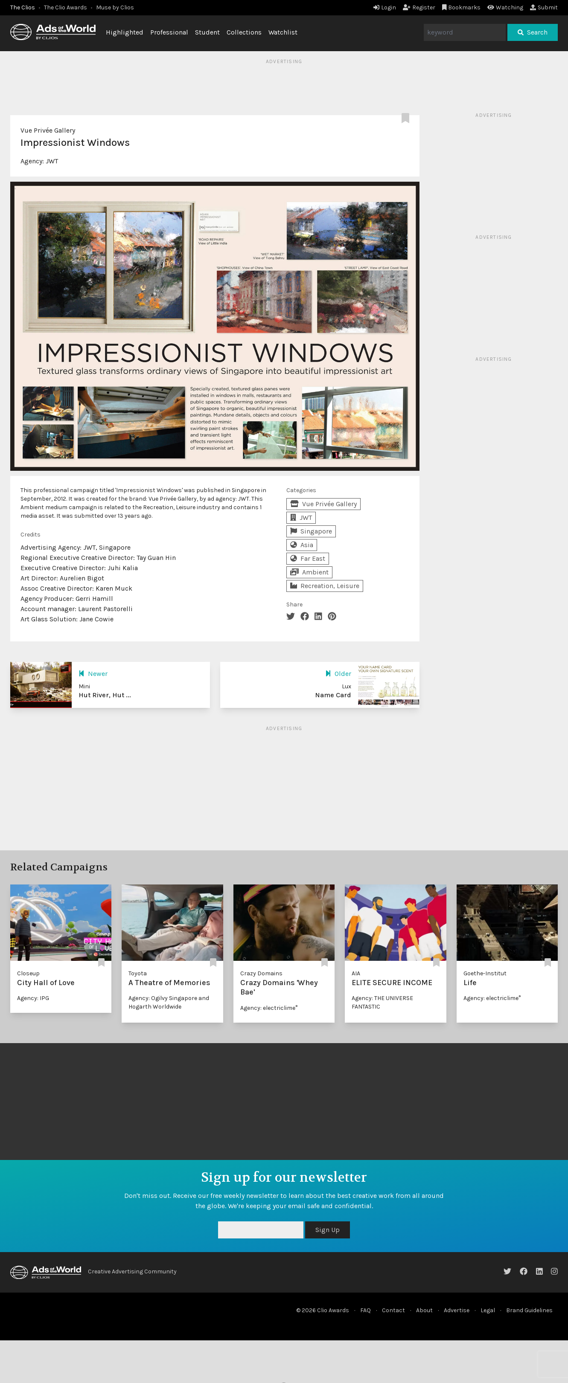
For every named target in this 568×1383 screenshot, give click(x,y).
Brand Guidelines (529, 1310)
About (424, 1310)
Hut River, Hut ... (105, 695)
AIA (356, 973)
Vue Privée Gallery (47, 130)
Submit (544, 7)
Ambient (309, 572)
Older (338, 674)
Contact (393, 1310)
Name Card (333, 695)
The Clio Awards (65, 7)
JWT (52, 161)
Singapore (311, 531)
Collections (244, 32)
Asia (301, 545)
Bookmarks (461, 7)
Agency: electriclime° (268, 1008)
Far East (307, 558)
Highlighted (124, 32)
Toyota (137, 973)
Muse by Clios (115, 7)
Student (207, 32)
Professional (169, 32)
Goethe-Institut (485, 973)
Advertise (456, 1310)
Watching (505, 7)
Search (533, 32)
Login (384, 7)
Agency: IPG (33, 998)
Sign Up (327, 1230)
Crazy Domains (261, 973)
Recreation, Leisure (324, 586)
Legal (488, 1310)
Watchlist (282, 32)
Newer (93, 674)
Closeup (28, 973)
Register (419, 7)
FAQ (365, 1310)
